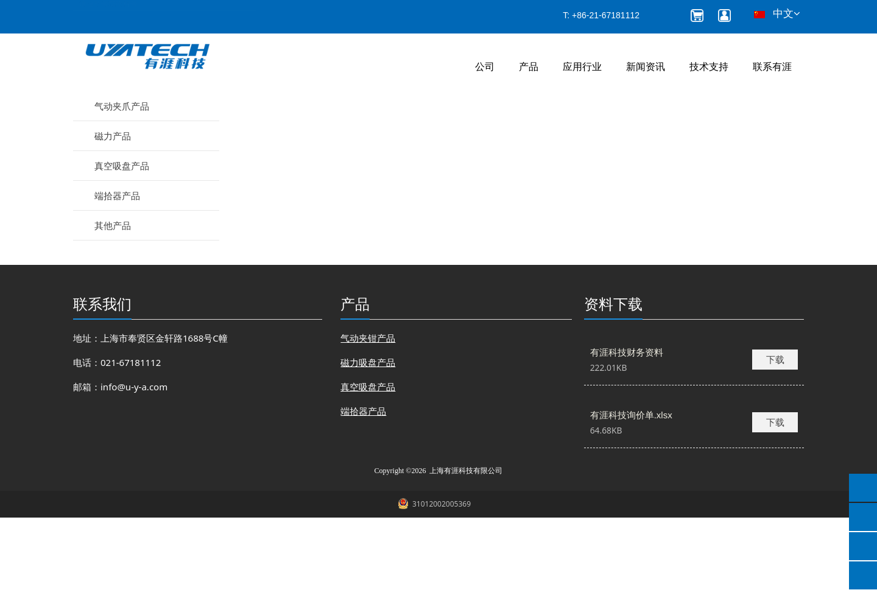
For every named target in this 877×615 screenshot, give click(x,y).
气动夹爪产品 (121, 203)
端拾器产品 (117, 293)
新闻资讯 (645, 67)
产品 (528, 67)
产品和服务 (337, 128)
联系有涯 (772, 67)
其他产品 (112, 323)
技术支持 (708, 67)
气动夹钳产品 (121, 173)
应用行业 (582, 67)
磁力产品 (112, 233)
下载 (775, 457)
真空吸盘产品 (121, 263)
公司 (485, 67)
